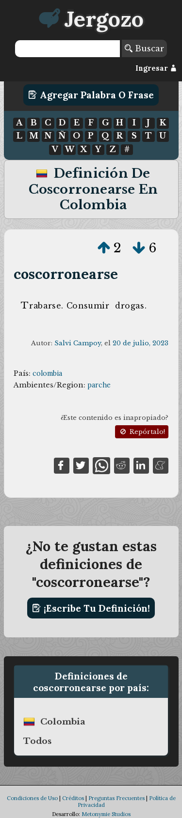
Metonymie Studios (106, 814)
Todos (37, 741)
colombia (47, 373)
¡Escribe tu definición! (91, 608)
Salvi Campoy (77, 343)
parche (99, 385)
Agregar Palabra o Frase (91, 95)
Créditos (73, 798)
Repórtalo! (141, 431)
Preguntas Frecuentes (116, 798)
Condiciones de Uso (32, 798)
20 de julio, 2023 (140, 343)
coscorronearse (66, 274)
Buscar (144, 48)
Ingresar (156, 68)
